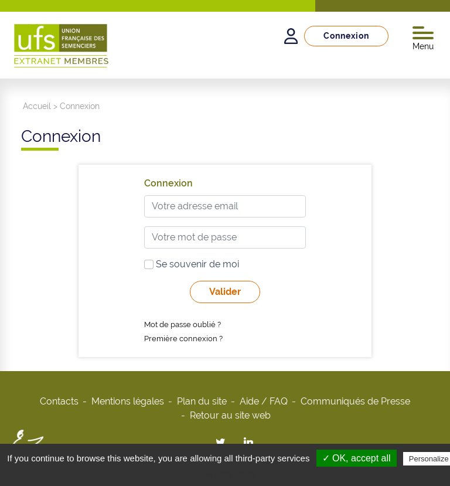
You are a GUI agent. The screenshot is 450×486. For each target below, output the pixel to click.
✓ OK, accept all (356, 458)
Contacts (59, 401)
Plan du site (202, 401)
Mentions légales (127, 401)
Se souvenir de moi (191, 264)
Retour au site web (230, 415)
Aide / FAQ (264, 401)
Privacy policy (231, 473)
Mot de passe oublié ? (182, 324)
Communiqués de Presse (355, 401)
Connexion (346, 35)
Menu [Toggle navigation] (423, 38)
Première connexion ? (183, 338)
